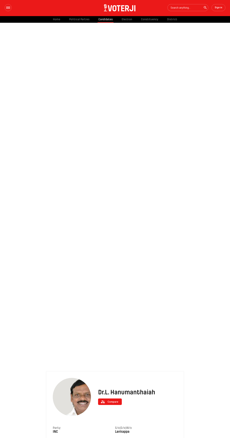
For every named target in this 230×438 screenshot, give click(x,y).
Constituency (149, 19)
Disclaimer (200, 428)
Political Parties (79, 19)
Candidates (105, 19)
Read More (63, 405)
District (172, 19)
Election (127, 19)
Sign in (218, 7)
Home (56, 19)
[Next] (184, 390)
